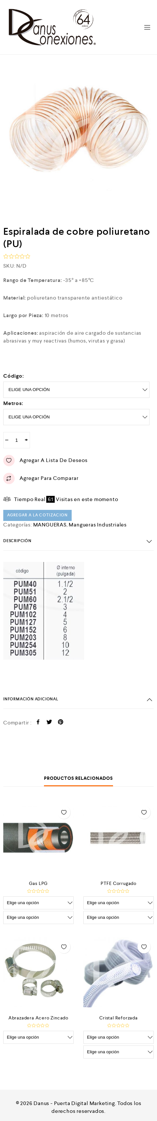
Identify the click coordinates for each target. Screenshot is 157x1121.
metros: (13, 403)
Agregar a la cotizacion (37, 515)
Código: (13, 375)
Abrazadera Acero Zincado (38, 1018)
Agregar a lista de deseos (45, 460)
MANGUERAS (49, 524)
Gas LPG (38, 883)
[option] (78, 136)
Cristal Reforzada (118, 1018)
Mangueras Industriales (98, 524)
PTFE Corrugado (118, 883)
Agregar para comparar (40, 478)
